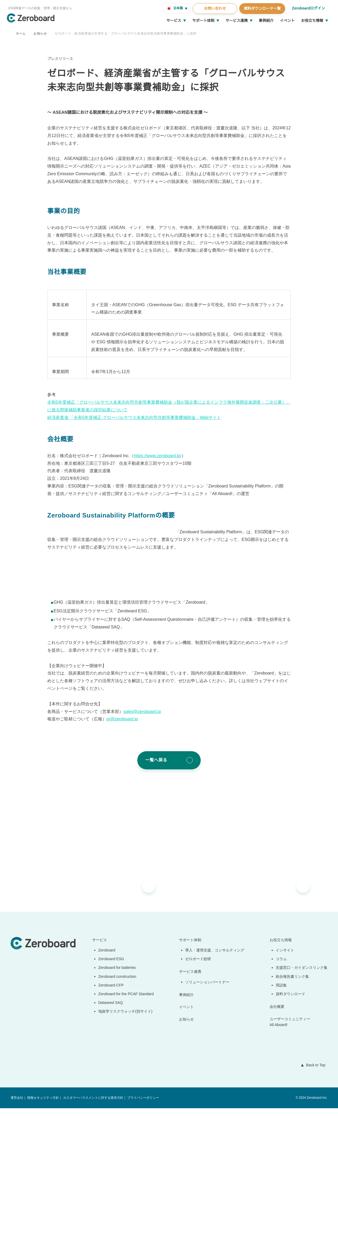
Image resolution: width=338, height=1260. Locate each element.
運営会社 (17, 1249)
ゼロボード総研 (199, 1110)
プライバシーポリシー (142, 1249)
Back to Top (314, 1217)
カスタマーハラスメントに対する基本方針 (93, 1249)
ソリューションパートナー (208, 1133)
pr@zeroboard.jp (123, 871)
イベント (287, 20)
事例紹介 (266, 20)
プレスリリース (60, 58)
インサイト (285, 1102)
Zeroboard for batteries (116, 1119)
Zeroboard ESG (108, 1110)
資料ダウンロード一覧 (261, 8)
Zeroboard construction (116, 1128)
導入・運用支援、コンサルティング (215, 1102)
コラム (281, 1110)
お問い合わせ (214, 8)
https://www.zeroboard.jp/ (161, 592)
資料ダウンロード (291, 1145)
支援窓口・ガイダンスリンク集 (301, 1119)
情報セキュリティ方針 (43, 1249)
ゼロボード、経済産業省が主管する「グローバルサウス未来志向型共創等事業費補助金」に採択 (125, 33)
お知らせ (40, 33)
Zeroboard (104, 1102)
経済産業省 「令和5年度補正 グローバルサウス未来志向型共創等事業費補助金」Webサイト (134, 554)
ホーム (21, 33)
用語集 (281, 1137)
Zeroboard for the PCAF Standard (124, 1145)
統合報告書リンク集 (292, 1128)
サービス (173, 20)
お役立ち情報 (312, 20)
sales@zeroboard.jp (142, 863)
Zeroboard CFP (108, 1137)
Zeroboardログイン (308, 8)
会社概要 (277, 1158)
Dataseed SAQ (107, 1154)
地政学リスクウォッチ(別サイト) (122, 1163)
